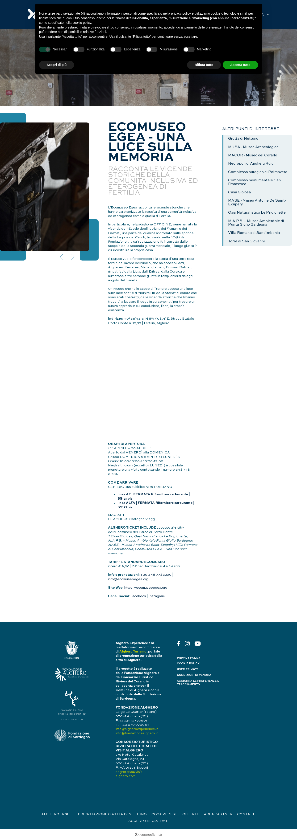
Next (72, 257)
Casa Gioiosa (239, 192)
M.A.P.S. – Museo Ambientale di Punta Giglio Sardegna (256, 223)
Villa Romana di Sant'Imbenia (254, 233)
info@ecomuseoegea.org (128, 579)
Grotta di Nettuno (243, 139)
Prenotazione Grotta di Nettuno (112, 814)
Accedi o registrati (148, 821)
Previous (62, 257)
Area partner (218, 814)
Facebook (138, 596)
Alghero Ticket (57, 814)
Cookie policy (188, 663)
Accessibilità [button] (150, 834)
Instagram (157, 596)
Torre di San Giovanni (246, 241)
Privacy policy (189, 658)
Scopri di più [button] (57, 65)
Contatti (246, 814)
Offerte (190, 814)
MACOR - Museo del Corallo (252, 155)
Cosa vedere (164, 814)
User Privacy (187, 669)
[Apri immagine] (44, 186)
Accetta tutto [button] (240, 65)
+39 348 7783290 (156, 574)
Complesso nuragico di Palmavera (257, 172)
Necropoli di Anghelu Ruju (250, 164)
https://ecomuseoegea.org (145, 587)
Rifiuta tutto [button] (204, 65)
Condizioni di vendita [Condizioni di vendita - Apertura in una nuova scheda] (194, 675)
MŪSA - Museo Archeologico (253, 147)
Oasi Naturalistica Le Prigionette (257, 213)
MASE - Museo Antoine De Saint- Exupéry (257, 202)
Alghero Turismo (132, 651)
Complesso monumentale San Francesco (254, 182)
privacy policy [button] (181, 13)
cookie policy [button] (81, 22)
